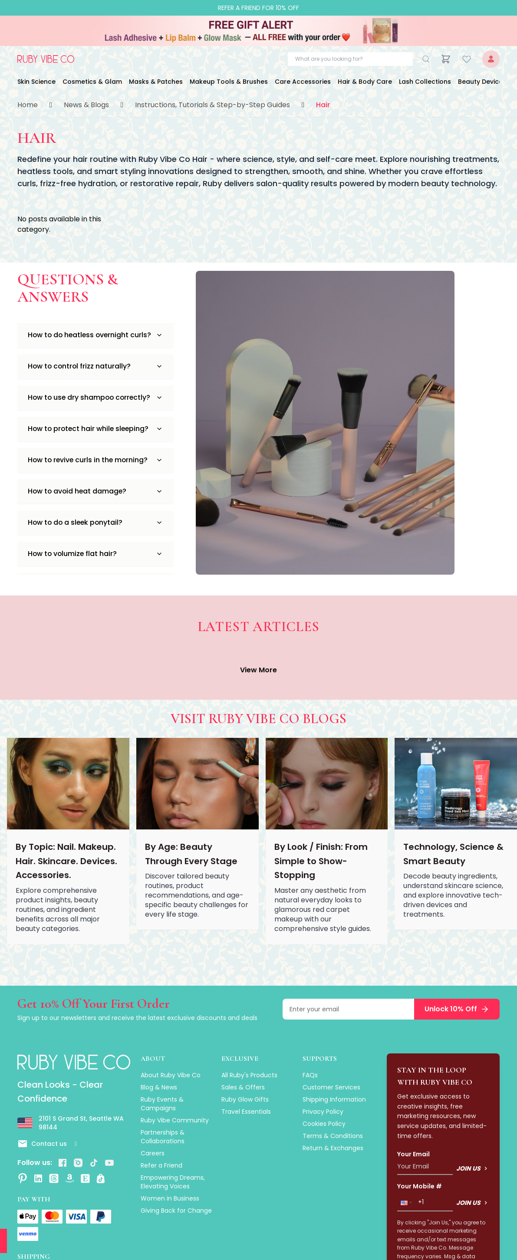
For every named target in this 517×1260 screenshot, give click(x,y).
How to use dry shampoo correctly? (95, 400)
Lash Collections (425, 81)
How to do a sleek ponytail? (95, 528)
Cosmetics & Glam (92, 81)
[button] (405, 1202)
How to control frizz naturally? (95, 367)
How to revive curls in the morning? (95, 464)
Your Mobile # (419, 1186)
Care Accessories (303, 81)
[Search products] (350, 59)
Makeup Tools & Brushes (229, 81)
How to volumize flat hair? (95, 560)
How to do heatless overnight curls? (95, 335)
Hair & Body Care (365, 81)
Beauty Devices (482, 81)
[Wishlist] (466, 59)
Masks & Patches (156, 81)
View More (258, 670)
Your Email (413, 1154)
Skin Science (36, 81)
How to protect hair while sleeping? (95, 432)
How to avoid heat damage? (95, 496)
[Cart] (446, 59)
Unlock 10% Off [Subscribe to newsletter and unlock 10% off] (457, 1009)
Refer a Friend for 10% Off (258, 7)
